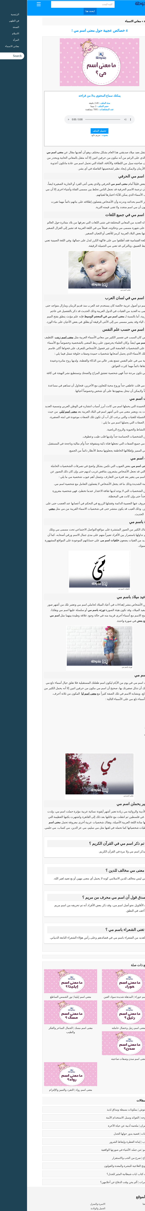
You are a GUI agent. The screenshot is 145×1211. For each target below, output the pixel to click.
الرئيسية (122, 21)
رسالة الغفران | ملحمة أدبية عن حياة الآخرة (105, 1125)
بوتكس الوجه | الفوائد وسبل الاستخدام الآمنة (104, 1117)
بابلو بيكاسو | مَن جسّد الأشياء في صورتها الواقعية (101, 1149)
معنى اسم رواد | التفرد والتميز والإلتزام (43, 1089)
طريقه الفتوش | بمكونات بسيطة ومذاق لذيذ (104, 1109)
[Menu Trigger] (11, 4)
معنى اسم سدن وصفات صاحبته (101, 1058)
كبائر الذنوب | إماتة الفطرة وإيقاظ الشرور (105, 1141)
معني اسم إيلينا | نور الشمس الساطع (43, 996)
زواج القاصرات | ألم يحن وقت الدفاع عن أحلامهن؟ (101, 1182)
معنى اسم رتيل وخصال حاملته (101, 1028)
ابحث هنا (63, 11)
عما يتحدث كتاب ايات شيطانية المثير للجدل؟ (104, 1174)
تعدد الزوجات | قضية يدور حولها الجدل (108, 1133)
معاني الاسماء (106, 21)
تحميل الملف (72, 131)
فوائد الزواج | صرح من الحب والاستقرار (107, 1157)
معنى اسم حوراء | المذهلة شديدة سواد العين (101, 996)
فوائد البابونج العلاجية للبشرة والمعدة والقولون (103, 1165)
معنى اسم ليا (61, 693)
